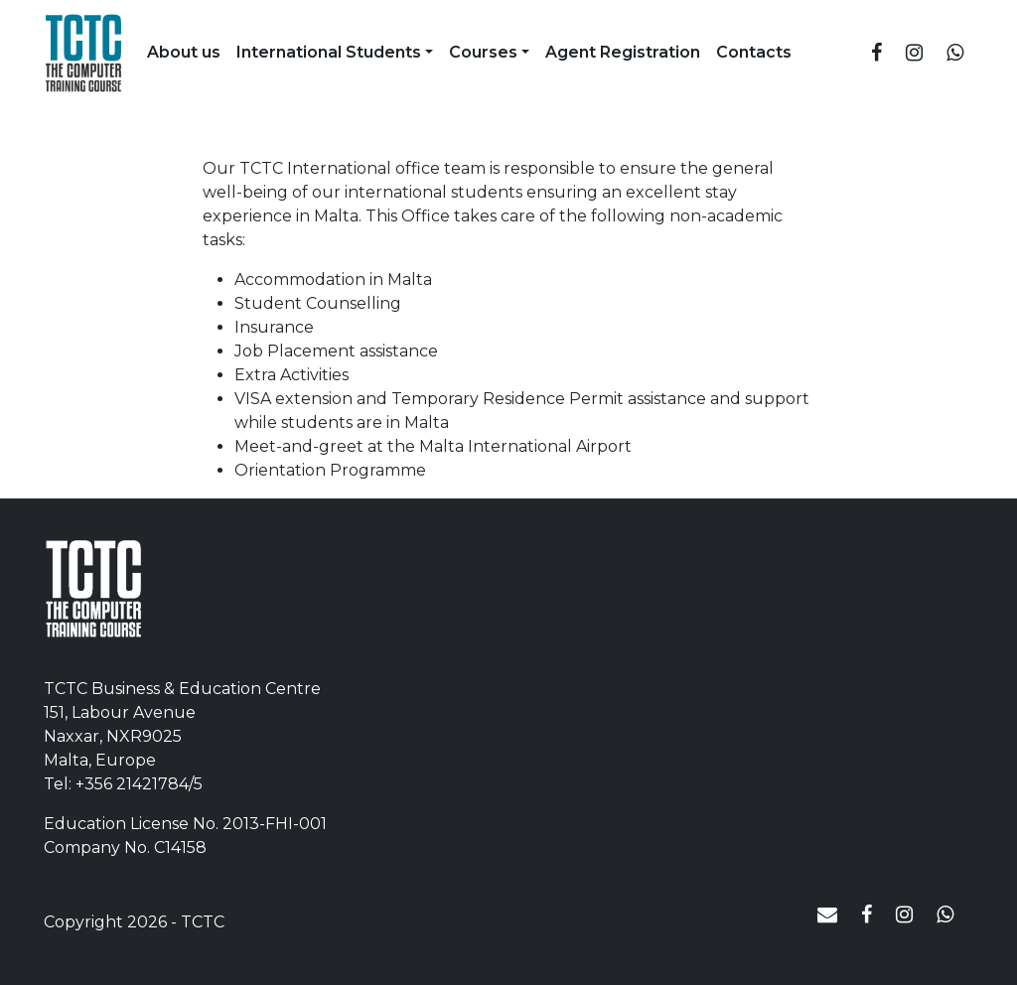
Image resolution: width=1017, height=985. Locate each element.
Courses (483, 52)
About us (183, 52)
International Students (328, 52)
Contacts (754, 52)
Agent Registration (622, 52)
